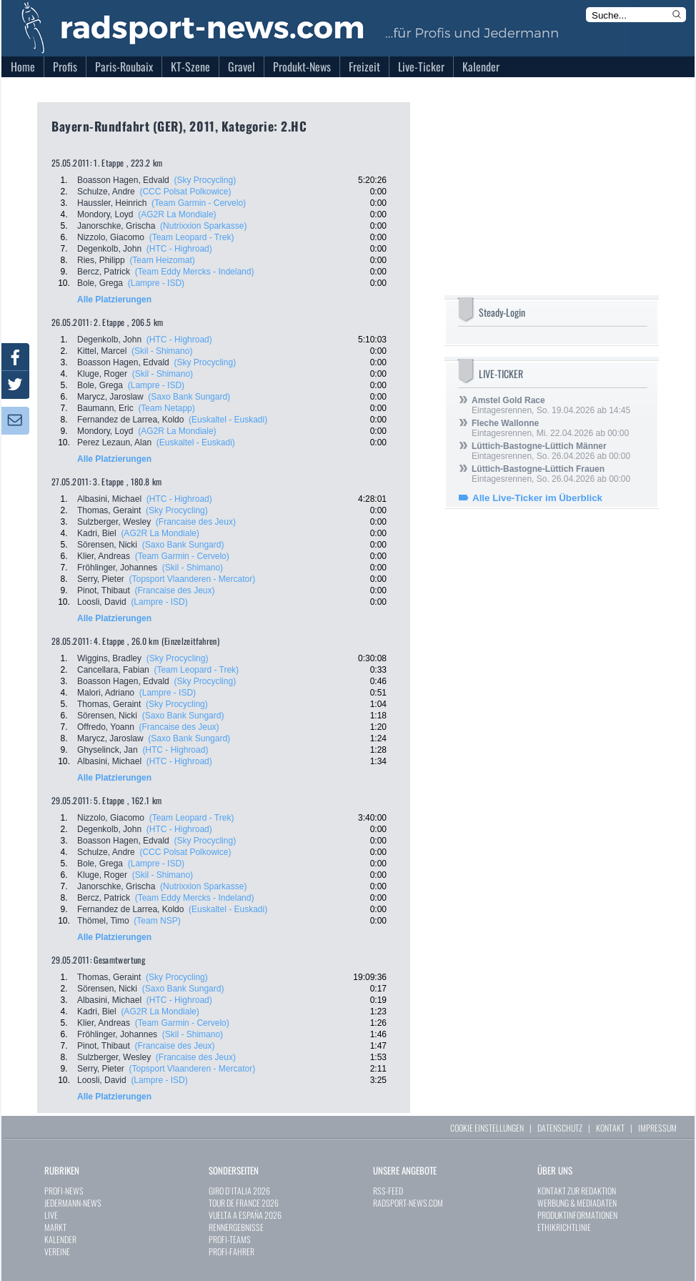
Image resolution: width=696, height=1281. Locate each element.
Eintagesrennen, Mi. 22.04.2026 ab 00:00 (550, 428)
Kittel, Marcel (101, 351)
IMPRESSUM (657, 1128)
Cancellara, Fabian (113, 670)
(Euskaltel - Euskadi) (228, 420)
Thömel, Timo (103, 921)
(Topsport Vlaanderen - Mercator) (192, 579)
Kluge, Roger (102, 374)
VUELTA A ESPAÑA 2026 (245, 1215)
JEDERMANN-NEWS (72, 1203)
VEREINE (57, 1251)
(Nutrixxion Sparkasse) (203, 226)
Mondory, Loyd (105, 214)
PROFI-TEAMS (230, 1239)
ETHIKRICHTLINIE (564, 1227)
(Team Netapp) (166, 408)
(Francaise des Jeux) (196, 522)
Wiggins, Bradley (109, 658)
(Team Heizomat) (161, 260)
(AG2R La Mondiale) (177, 214)
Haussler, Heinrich (111, 203)
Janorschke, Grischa (116, 226)
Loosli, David (101, 602)
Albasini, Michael (109, 499)
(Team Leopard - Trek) (191, 237)
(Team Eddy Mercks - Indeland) (194, 272)
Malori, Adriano (105, 693)
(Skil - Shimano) (161, 351)
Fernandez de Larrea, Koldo (130, 420)
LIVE (51, 1215)
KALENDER (60, 1239)
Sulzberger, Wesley (114, 522)
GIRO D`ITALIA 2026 (239, 1190)
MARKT (55, 1227)
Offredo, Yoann (105, 727)
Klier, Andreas (103, 556)
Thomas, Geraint (109, 510)
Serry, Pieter (100, 579)
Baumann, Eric (105, 408)
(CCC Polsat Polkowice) (185, 192)
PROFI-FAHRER (231, 1251)
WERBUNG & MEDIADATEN (577, 1203)
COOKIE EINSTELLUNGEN (487, 1128)
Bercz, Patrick (103, 272)
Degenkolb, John (109, 249)
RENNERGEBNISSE (236, 1227)
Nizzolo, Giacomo (110, 237)
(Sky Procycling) (205, 180)
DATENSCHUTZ (559, 1128)
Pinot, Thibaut (103, 590)
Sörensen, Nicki (107, 545)
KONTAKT (610, 1128)
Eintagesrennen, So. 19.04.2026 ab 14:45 (551, 405)
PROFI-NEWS (64, 1190)
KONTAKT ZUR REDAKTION (576, 1190)
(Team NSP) (157, 921)
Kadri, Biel (96, 533)
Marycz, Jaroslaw (110, 397)
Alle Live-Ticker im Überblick (537, 498)
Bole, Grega (100, 283)
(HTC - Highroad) (179, 249)
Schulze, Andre (106, 192)
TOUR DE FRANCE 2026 (244, 1203)
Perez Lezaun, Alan (114, 442)
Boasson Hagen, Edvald (123, 180)
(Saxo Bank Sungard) (189, 397)
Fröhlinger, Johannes (117, 568)
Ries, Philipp (101, 260)
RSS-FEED (388, 1190)
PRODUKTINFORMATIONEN (577, 1215)
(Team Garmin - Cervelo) (198, 203)
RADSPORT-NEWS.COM (408, 1203)
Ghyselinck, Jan (107, 750)
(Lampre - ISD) (156, 283)
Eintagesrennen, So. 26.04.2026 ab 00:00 (551, 451)
